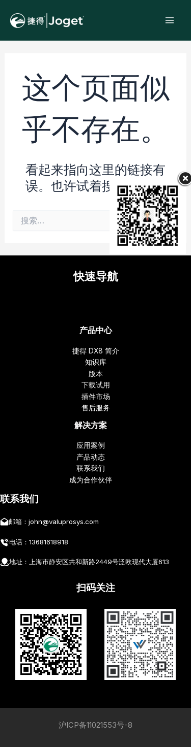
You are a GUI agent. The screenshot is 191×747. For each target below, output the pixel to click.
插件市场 (95, 397)
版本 (96, 374)
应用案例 (90, 445)
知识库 (95, 362)
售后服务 (95, 408)
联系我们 (90, 468)
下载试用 (95, 385)
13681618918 (48, 542)
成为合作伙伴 (90, 480)
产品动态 (90, 457)
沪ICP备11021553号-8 (95, 725)
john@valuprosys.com (64, 521)
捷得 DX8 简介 (95, 351)
